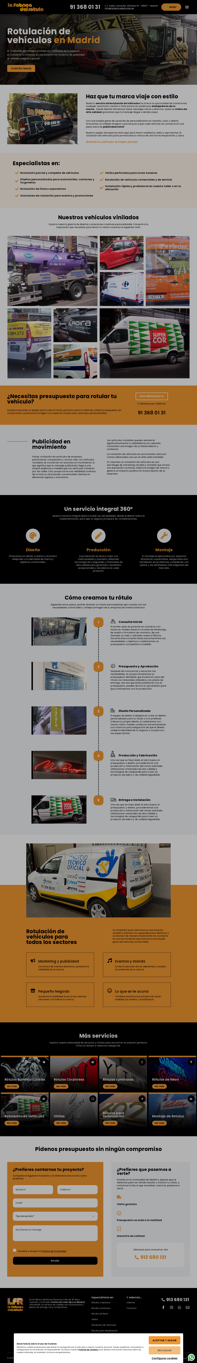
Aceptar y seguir (164, 1340)
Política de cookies (104, 1350)
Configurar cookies (163, 1358)
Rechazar (163, 1350)
